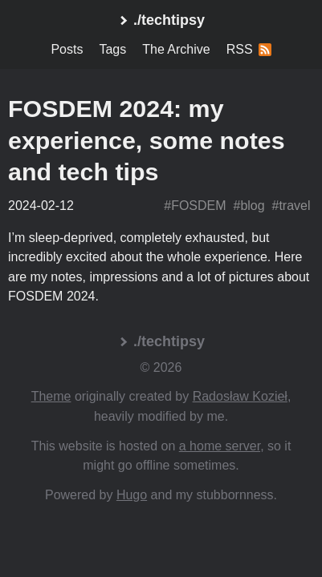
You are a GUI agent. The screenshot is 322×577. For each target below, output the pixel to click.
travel (294, 205)
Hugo (131, 495)
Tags (112, 49)
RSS (248, 49)
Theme (51, 396)
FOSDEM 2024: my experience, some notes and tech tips (146, 140)
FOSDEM (198, 205)
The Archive (176, 49)
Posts (67, 49)
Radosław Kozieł (240, 396)
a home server (219, 446)
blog (252, 205)
